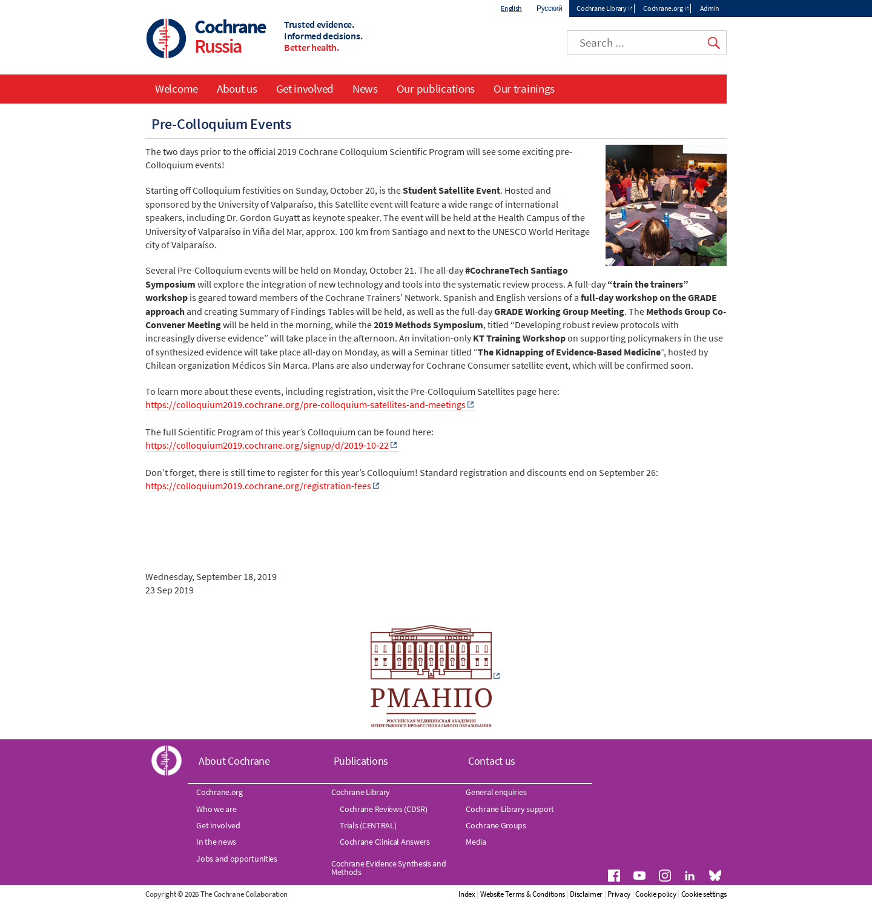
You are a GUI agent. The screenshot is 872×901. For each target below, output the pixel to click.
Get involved (305, 88)
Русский (549, 8)
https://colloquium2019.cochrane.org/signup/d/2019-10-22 (267, 445)
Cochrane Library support (510, 809)
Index (466, 894)
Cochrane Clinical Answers (385, 841)
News (365, 88)
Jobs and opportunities (236, 858)
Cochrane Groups (496, 825)
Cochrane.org (662, 8)
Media (476, 841)
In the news (216, 841)
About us (237, 88)
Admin (710, 8)
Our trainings (524, 88)
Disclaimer (586, 894)
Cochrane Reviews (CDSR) (383, 809)
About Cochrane (234, 761)
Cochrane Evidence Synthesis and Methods (388, 867)
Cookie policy (655, 894)
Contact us (491, 761)
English (511, 8)
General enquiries (496, 792)
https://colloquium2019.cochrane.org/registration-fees (258, 486)
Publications (361, 761)
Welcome (176, 88)
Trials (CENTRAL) (368, 825)
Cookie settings (704, 894)
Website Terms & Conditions (522, 894)
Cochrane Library (601, 8)
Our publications (436, 88)
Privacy (618, 894)
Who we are (216, 809)
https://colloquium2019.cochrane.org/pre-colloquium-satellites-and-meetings (305, 404)
